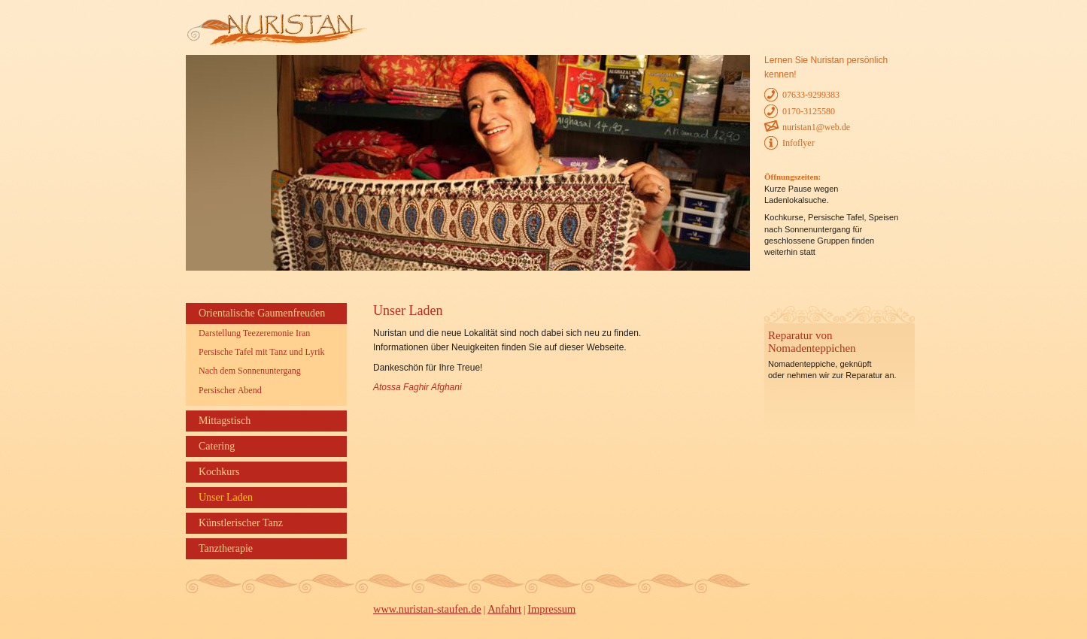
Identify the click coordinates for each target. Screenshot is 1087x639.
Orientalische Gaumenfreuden (262, 313)
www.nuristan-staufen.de (427, 609)
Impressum (551, 609)
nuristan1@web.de (816, 127)
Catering (217, 446)
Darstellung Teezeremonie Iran (254, 333)
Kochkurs (219, 471)
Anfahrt (504, 609)
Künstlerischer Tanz (241, 522)
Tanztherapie (226, 548)
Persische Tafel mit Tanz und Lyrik (262, 352)
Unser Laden (226, 497)
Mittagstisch (224, 420)
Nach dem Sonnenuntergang (250, 370)
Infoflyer (798, 143)
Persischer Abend (230, 390)
